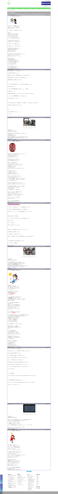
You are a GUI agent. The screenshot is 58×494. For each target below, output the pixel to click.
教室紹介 (23, 8)
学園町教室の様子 (30, 480)
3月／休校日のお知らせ (11, 484)
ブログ (47, 8)
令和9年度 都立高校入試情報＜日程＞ (12, 475)
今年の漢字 (29, 478)
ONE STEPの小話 (30, 482)
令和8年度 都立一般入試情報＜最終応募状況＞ (12, 487)
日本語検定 (29, 486)
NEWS (41, 8)
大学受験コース (35, 8)
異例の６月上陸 (20, 476)
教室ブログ (29, 477)
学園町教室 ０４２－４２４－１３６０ (46, 4)
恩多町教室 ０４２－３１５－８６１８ (46, 2)
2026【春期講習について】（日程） (12, 481)
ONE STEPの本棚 (30, 481)
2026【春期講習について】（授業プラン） (12, 480)
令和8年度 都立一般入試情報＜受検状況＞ (12, 485)
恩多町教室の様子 (30, 479)
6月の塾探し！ (20, 475)
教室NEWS (29, 475)
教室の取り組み (30, 484)
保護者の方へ (16, 8)
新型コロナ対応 (30, 476)
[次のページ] (31, 471)
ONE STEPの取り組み (28, 8)
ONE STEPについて (10, 8)
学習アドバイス (30, 485)
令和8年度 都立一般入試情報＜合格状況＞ (12, 483)
